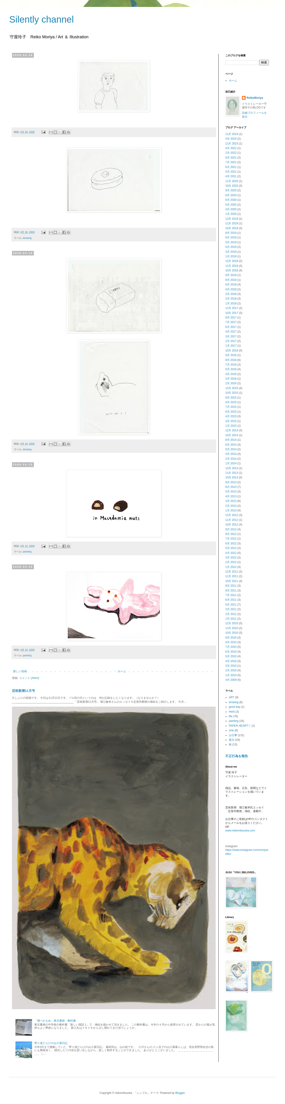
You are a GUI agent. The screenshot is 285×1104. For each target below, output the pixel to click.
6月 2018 (231, 284)
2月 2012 (231, 562)
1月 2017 (231, 345)
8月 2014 (231, 439)
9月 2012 (231, 529)
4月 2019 (231, 247)
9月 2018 (231, 275)
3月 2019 (231, 251)
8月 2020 (231, 195)
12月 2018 (231, 261)
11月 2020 (231, 181)
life (230, 716)
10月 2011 (231, 581)
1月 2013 (231, 510)
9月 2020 (231, 190)
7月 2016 (231, 364)
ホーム (122, 671)
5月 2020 (231, 204)
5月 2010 (231, 656)
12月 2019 (231, 218)
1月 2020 (231, 214)
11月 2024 (231, 134)
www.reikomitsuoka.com (240, 830)
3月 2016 (231, 378)
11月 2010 (231, 628)
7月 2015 (231, 406)
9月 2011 (231, 585)
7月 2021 (231, 162)
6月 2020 (231, 199)
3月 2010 (231, 665)
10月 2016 (231, 350)
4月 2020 (231, 209)
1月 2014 (231, 463)
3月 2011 (231, 609)
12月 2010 (231, 623)
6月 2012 (231, 543)
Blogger (180, 1093)
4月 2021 (231, 176)
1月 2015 (231, 425)
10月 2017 (231, 313)
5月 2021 (231, 171)
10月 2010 (231, 632)
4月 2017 (231, 331)
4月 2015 (231, 416)
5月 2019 (231, 242)
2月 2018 (231, 298)
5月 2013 (231, 491)
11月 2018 (231, 265)
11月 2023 (231, 143)
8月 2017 (231, 317)
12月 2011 (231, 571)
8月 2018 (231, 280)
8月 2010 (231, 642)
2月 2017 (231, 341)
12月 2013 (231, 468)
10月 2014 (231, 435)
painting (27, 551)
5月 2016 (231, 369)
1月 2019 (231, 256)
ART (231, 697)
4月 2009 (231, 679)
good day (234, 706)
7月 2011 (231, 595)
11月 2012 (231, 520)
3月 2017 (231, 336)
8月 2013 (231, 487)
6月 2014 (231, 444)
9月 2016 (231, 355)
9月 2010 (231, 637)
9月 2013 (231, 482)
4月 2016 (231, 374)
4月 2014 (231, 454)
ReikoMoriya (255, 97)
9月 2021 (231, 157)
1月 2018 (231, 303)
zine (231, 730)
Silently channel (41, 19)
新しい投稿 (20, 671)
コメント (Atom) (29, 678)
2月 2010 (231, 670)
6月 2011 (231, 599)
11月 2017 (231, 308)
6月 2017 (231, 327)
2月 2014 (231, 458)
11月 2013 (231, 472)
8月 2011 (231, 590)
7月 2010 (231, 646)
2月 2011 (231, 614)
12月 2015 (231, 388)
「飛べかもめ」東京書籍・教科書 (55, 1020)
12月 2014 (231, 430)
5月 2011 (231, 604)
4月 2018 (231, 289)
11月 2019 (231, 223)
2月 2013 (231, 505)
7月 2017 (231, 322)
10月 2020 (231, 185)
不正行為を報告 (236, 756)
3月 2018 (231, 294)
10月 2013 (231, 477)
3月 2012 (231, 557)
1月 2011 (231, 618)
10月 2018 (231, 270)
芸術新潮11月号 (23, 691)
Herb (232, 711)
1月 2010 (231, 675)
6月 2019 (231, 237)
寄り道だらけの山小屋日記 (51, 1043)
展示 (231, 739)
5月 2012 (231, 548)
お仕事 (233, 735)
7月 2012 (231, 538)
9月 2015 (231, 397)
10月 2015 (231, 392)
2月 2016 (231, 383)
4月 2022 (231, 148)
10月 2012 (231, 524)
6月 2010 (231, 651)
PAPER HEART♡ (240, 725)
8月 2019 (231, 232)
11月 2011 (231, 576)
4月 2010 (231, 661)
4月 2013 (231, 496)
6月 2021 (231, 167)
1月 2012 (231, 567)
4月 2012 (231, 553)
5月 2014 (231, 449)
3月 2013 (231, 501)
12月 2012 (231, 515)
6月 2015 (231, 411)
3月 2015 (231, 421)
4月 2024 (231, 138)
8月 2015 (231, 402)
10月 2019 (231, 228)
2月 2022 (231, 152)
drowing (27, 238)
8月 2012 (231, 534)
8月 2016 (231, 360)
